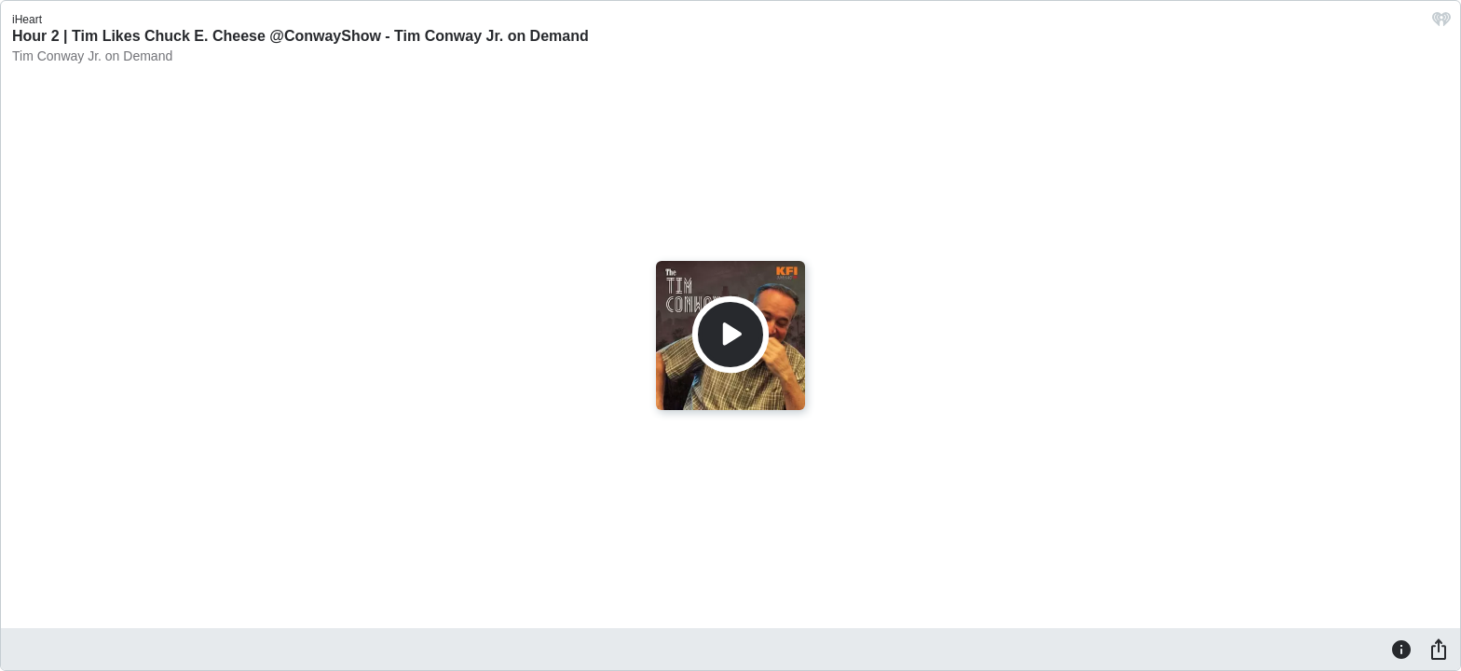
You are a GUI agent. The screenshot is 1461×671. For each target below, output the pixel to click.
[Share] (1438, 648)
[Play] (730, 334)
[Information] (1401, 648)
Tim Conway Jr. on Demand (92, 55)
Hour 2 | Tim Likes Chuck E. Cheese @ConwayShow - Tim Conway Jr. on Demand (300, 36)
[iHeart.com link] (1441, 24)
